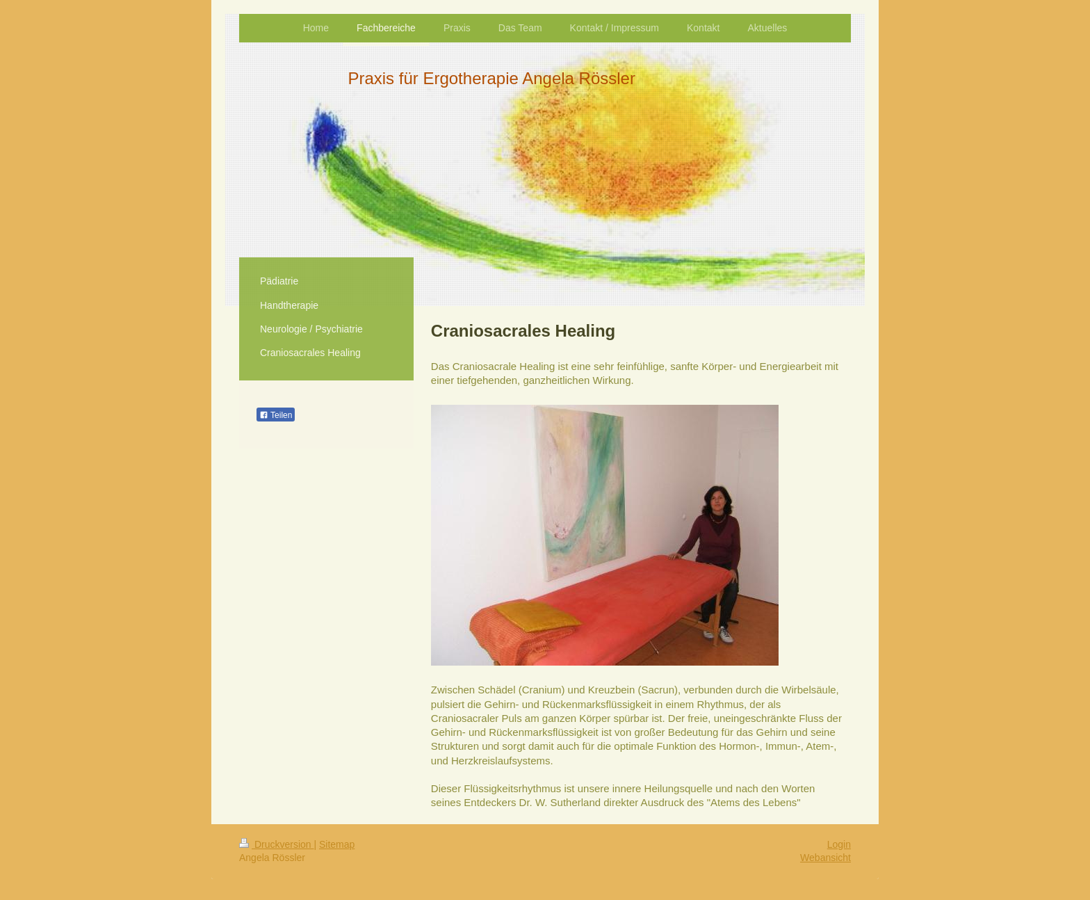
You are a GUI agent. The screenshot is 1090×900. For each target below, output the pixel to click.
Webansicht (825, 857)
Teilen (275, 415)
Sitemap (337, 844)
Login (839, 844)
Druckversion (276, 844)
